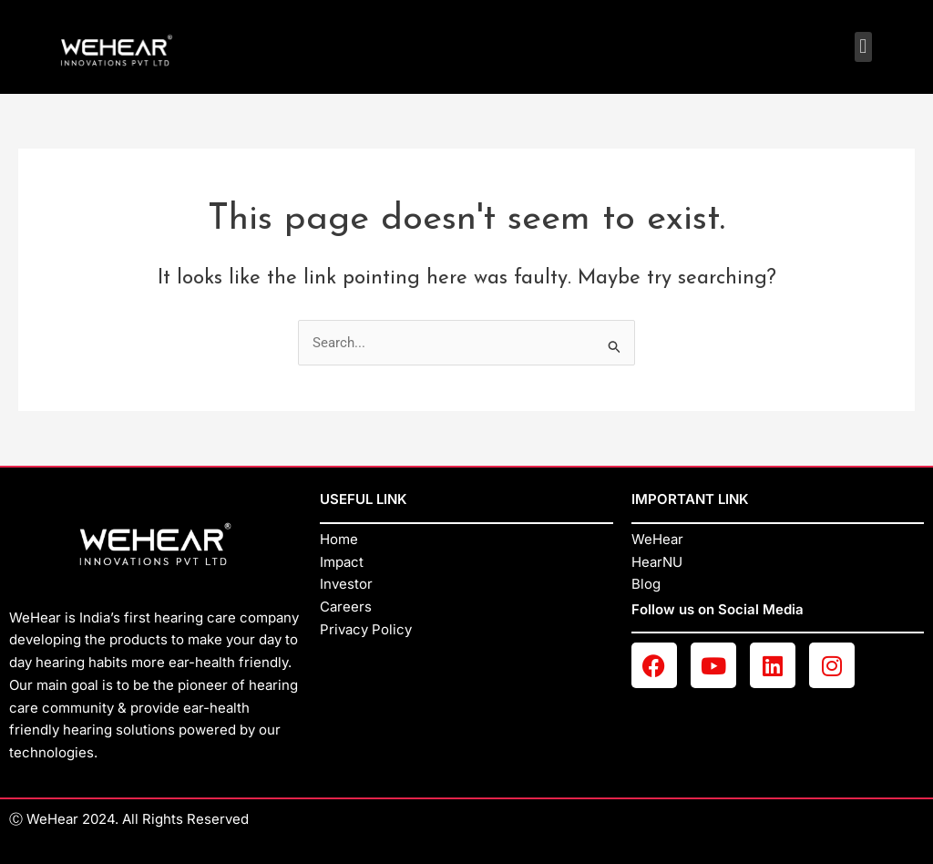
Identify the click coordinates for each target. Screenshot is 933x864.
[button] (863, 47)
